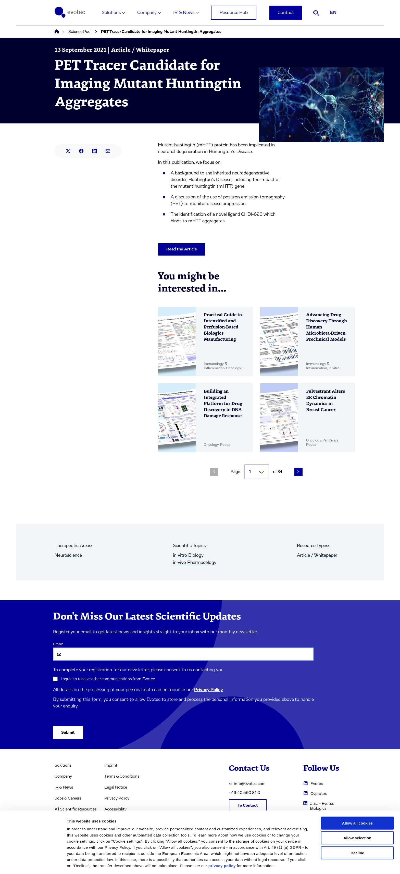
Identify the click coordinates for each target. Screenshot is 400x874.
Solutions (111, 12)
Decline (357, 834)
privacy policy (222, 847)
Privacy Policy (208, 690)
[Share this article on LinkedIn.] (94, 151)
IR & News (183, 12)
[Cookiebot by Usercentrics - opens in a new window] (33, 864)
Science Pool (79, 32)
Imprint (110, 765)
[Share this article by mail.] (107, 151)
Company (147, 12)
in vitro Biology (188, 555)
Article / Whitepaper (317, 555)
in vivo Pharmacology (194, 562)
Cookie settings (270, 864)
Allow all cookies (357, 805)
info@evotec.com (247, 783)
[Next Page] (298, 472)
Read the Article (181, 249)
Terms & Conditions (121, 776)
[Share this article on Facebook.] (81, 150)
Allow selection (357, 820)
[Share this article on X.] (68, 151)
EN (333, 12)
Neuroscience (68, 555)
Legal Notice (115, 787)
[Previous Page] (214, 472)
